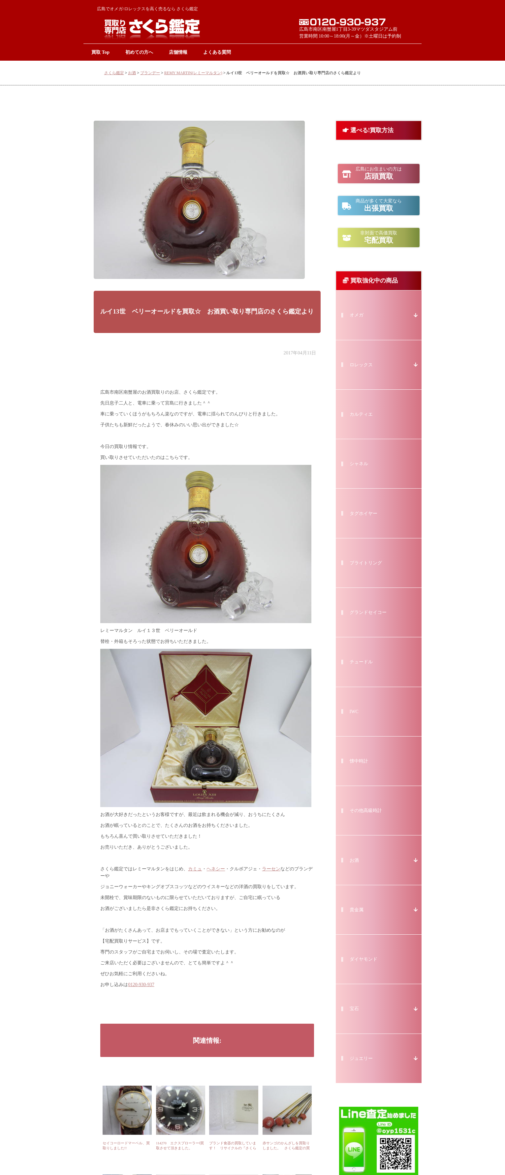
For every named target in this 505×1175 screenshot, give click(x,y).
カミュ (195, 868)
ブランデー (150, 73)
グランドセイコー (368, 612)
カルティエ (361, 414)
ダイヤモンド (363, 959)
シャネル (359, 463)
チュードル (361, 661)
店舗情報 (178, 52)
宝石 (354, 1008)
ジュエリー (361, 1058)
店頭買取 (378, 173)
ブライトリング (366, 562)
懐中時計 (359, 761)
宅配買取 (378, 237)
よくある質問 (217, 52)
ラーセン (271, 868)
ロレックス (361, 364)
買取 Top (100, 52)
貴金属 (356, 909)
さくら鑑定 (114, 73)
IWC (354, 711)
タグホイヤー (363, 513)
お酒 (132, 73)
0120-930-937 (141, 984)
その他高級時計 (366, 810)
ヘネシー (215, 868)
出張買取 (378, 205)
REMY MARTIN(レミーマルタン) (193, 73)
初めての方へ (139, 52)
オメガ (356, 315)
